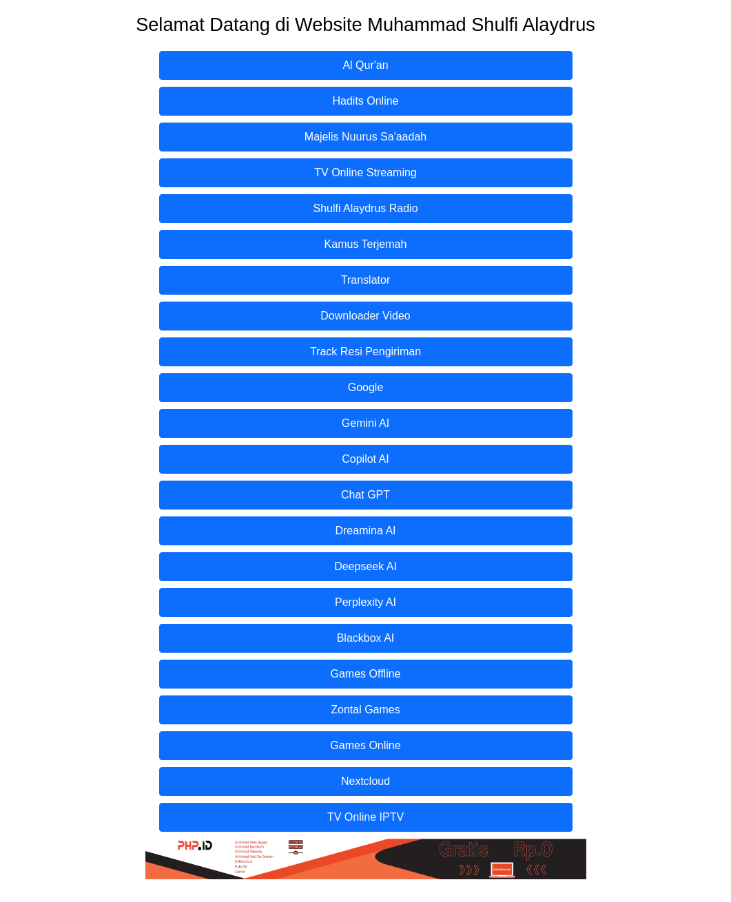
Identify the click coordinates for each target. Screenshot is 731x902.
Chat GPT (365, 495)
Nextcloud (365, 781)
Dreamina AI (365, 530)
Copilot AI (365, 459)
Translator (365, 280)
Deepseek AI (365, 566)
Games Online (365, 745)
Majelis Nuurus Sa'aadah (365, 137)
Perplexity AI (365, 602)
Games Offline (366, 674)
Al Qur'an (365, 65)
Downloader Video (365, 316)
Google (366, 387)
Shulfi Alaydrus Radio (365, 208)
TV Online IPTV (365, 817)
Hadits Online (365, 101)
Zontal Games (365, 709)
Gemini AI (365, 423)
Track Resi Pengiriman (365, 351)
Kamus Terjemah (366, 244)
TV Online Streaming (365, 172)
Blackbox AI (366, 638)
